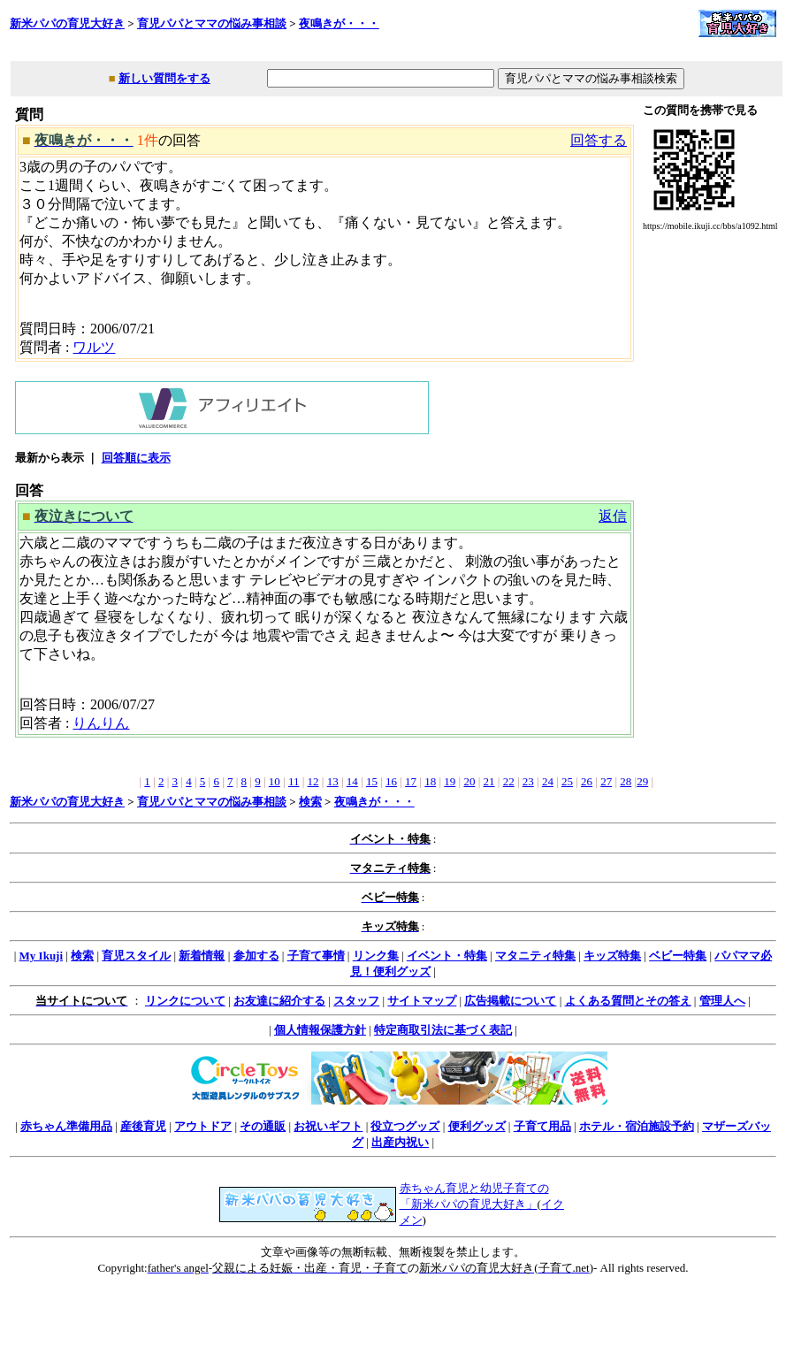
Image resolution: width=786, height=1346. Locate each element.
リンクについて (185, 1000)
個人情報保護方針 (320, 1029)
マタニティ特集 (535, 955)
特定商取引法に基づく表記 (443, 1029)
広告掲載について (510, 1000)
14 (352, 781)
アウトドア (203, 1126)
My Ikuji (41, 955)
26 (586, 781)
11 (294, 781)
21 (489, 781)
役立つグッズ (404, 1126)
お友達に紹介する (279, 1000)
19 (449, 781)
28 (625, 781)
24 (547, 781)
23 (528, 781)
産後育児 (143, 1126)
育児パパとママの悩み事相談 (211, 23)
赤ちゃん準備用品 (66, 1126)
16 (391, 781)
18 (430, 781)
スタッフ (356, 1000)
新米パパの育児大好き (67, 23)
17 (410, 781)
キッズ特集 (612, 955)
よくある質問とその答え (628, 1000)
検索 (310, 801)
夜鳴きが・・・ (339, 23)
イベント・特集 (447, 955)
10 (274, 781)
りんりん (100, 722)
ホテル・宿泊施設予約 (636, 1126)
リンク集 (376, 955)
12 (313, 781)
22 (509, 781)
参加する (256, 955)
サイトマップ (421, 1000)
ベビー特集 (677, 955)
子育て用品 (542, 1126)
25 (567, 781)
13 (333, 781)
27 (606, 781)
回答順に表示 (136, 457)
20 (469, 781)
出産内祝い (400, 1142)
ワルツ (93, 347)
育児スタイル (136, 955)
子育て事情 (316, 955)
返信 (613, 516)
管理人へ (722, 1000)
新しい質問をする (164, 78)
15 (372, 781)
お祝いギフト (328, 1126)
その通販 (263, 1126)
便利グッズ (477, 1126)
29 (642, 781)
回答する (598, 140)
